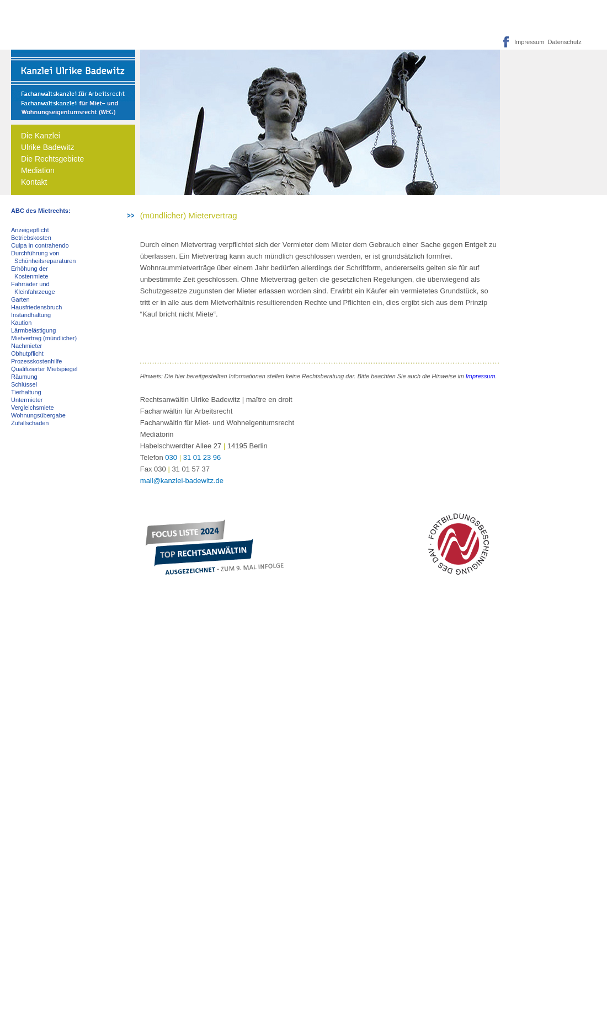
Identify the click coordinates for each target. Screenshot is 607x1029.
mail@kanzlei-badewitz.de (181, 480)
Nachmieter (26, 345)
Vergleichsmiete (32, 407)
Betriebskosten (31, 237)
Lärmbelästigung (33, 330)
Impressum (529, 42)
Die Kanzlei (40, 135)
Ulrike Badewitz (47, 147)
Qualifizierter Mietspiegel (44, 369)
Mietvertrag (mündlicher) (44, 338)
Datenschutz (562, 42)
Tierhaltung (26, 392)
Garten (20, 299)
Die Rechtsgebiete (52, 158)
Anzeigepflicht (30, 230)
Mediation (38, 170)
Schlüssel (24, 384)
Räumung (24, 376)
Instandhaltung (31, 315)
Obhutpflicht (27, 353)
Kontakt (34, 182)
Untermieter (26, 399)
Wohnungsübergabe (38, 415)
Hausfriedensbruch (36, 307)
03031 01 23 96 (193, 457)
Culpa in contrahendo (40, 245)
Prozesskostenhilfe (36, 361)
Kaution (21, 322)
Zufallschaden (30, 423)
